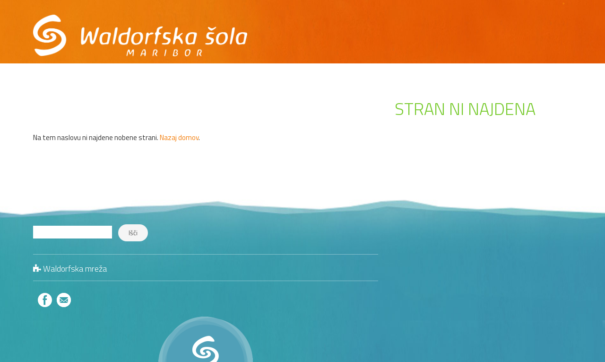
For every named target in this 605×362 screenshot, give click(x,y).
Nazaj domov (179, 137)
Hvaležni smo (427, 36)
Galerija (373, 36)
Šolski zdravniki (549, 271)
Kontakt (482, 36)
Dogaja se (325, 36)
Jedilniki (561, 257)
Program (276, 36)
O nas (235, 36)
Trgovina (528, 36)
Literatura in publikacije (537, 287)
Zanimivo (558, 301)
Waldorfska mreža (75, 268)
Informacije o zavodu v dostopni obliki (297, 64)
